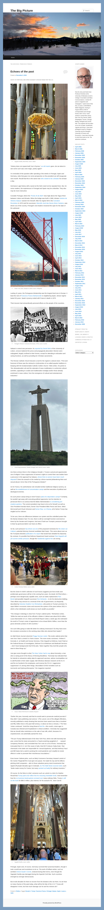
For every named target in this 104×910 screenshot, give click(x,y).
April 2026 (78, 147)
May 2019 (78, 230)
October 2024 (79, 185)
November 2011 (80, 279)
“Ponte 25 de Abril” (37, 196)
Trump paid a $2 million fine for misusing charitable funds (37, 775)
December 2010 (80, 300)
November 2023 (80, 206)
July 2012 (78, 266)
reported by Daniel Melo (43, 348)
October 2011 (79, 281)
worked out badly (44, 768)
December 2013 (80, 247)
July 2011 (78, 288)
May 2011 (78, 292)
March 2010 (78, 318)
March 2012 (78, 270)
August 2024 (79, 189)
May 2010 (78, 313)
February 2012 (79, 273)
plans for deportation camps (50, 497)
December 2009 (80, 324)
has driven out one (31, 529)
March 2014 (78, 245)
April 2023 (78, 221)
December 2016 (80, 236)
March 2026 (78, 149)
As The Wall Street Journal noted (51, 766)
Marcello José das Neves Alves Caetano (50, 203)
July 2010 (78, 309)
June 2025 (78, 168)
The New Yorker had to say (41, 653)
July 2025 (78, 166)
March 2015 (78, 241)
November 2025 (80, 157)
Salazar (54, 891)
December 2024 (80, 181)
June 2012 (78, 268)
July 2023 (78, 215)
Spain (59, 891)
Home (13, 57)
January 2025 (79, 179)
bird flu (42, 726)
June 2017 (78, 234)
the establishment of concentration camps (30, 489)
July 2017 (78, 232)
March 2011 (78, 296)
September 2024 (80, 187)
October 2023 (79, 209)
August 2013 (79, 251)
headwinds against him (45, 538)
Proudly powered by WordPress (52, 903)
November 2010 (80, 303)
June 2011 (78, 290)
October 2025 (79, 159)
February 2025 (79, 176)
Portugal (49, 891)
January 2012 (79, 275)
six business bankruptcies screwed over (29, 778)
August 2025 (79, 164)
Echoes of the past (22, 71)
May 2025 (78, 170)
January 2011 (79, 298)
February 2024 (79, 202)
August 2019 (79, 228)
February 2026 (79, 151)
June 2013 (78, 256)
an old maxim (45, 166)
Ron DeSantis (42, 599)
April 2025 (78, 172)
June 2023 (78, 217)
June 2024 (78, 194)
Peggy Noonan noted (40, 636)
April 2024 (78, 198)
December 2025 (80, 155)
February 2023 (79, 226)
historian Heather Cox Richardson (31, 604)
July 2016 (78, 238)
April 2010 (78, 315)
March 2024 (78, 200)
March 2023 (78, 223)
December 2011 (80, 277)
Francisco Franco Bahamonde (31, 296)
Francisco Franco (41, 891)
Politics (18, 891)
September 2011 (80, 283)
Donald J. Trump (30, 891)
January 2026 (79, 153)
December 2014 (80, 243)
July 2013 (78, 253)
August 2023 (79, 213)
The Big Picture (21, 10)
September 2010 (80, 305)
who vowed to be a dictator (50, 178)
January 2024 (79, 204)
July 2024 (78, 191)
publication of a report (33, 533)
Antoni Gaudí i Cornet (24, 872)
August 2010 (79, 307)
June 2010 (78, 311)
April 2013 (78, 258)
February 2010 (79, 320)
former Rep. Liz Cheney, (43, 509)
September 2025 (80, 162)
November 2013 (80, 249)
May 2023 (78, 219)
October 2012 (79, 260)
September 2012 (80, 262)
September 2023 (80, 211)
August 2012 (79, 264)
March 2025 (78, 174)
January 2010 (79, 322)
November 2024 (80, 183)
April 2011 (78, 294)
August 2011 (79, 285)
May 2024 (78, 196)
